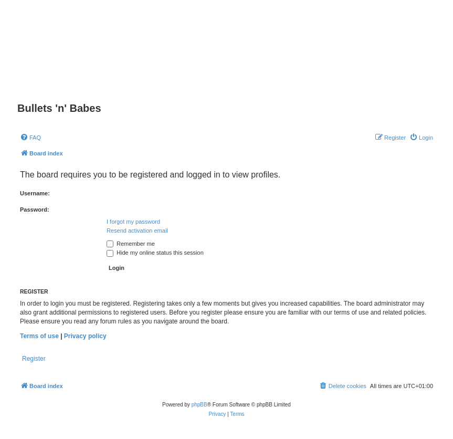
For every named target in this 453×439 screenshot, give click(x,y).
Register (34, 358)
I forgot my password (133, 221)
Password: (34, 209)
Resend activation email (137, 230)
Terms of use (39, 336)
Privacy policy (85, 336)
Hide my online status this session (155, 252)
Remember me (131, 244)
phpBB (199, 404)
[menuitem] (30, 137)
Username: (35, 193)
